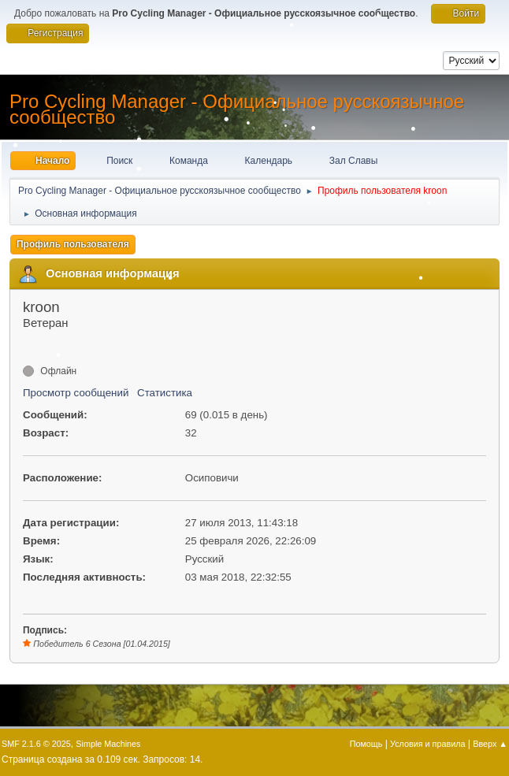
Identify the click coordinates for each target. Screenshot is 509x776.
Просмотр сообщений (75, 393)
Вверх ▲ (490, 743)
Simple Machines (108, 743)
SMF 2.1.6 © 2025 (36, 743)
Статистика (164, 393)
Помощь (366, 743)
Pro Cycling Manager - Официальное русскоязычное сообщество (236, 109)
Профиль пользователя (73, 244)
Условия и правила (427, 743)
